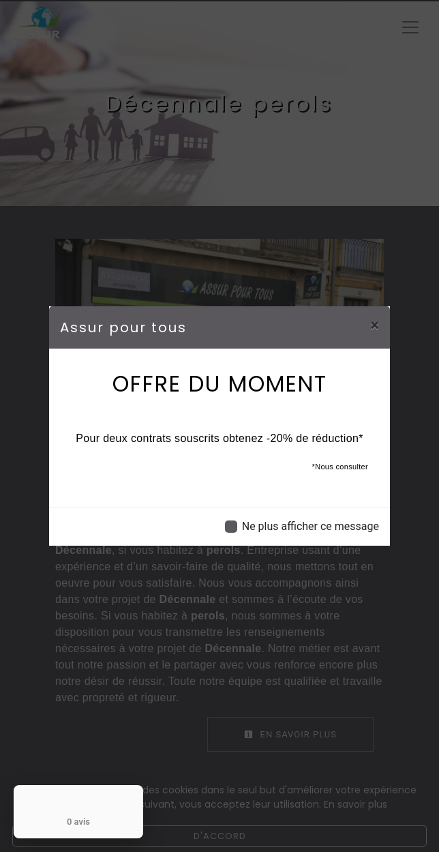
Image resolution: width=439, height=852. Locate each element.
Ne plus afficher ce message (310, 526)
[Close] (374, 325)
